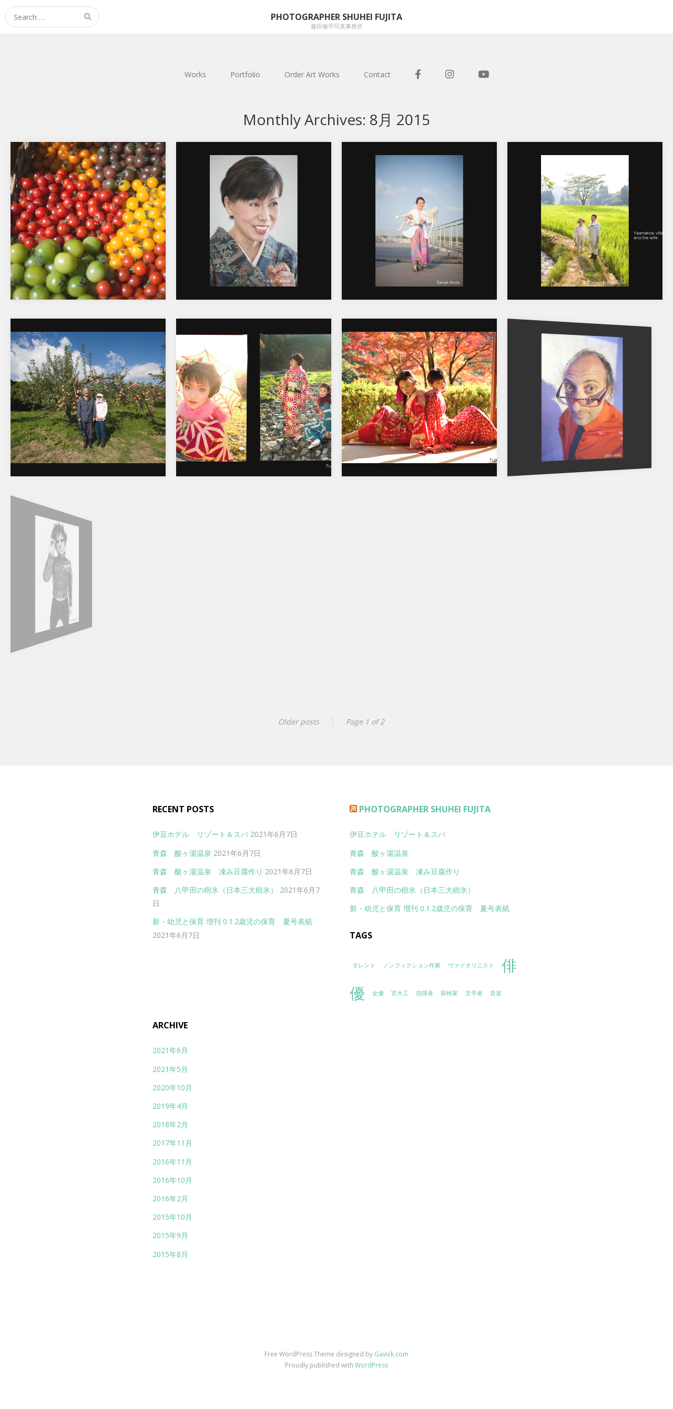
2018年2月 (170, 1124)
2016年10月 (172, 1180)
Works (195, 74)
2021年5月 (170, 1069)
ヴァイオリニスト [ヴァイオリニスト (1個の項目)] (471, 965)
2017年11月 (172, 1143)
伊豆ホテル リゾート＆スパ (200, 834)
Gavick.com (391, 1354)
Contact (377, 74)
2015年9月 (170, 1235)
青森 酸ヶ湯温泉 (181, 853)
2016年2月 (170, 1198)
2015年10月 (172, 1217)
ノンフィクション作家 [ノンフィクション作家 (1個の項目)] (412, 965)
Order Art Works (312, 74)
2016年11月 (172, 1162)
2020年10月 (172, 1088)
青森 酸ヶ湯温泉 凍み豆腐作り (207, 871)
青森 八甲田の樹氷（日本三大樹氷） (215, 890)
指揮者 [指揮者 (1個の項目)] (424, 993)
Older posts (298, 722)
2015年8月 (170, 1254)
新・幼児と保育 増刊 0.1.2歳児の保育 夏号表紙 (232, 921)
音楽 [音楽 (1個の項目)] (496, 993)
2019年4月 (170, 1106)
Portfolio (245, 74)
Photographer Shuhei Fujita (425, 809)
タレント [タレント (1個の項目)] (363, 965)
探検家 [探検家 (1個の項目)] (449, 993)
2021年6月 (170, 1050)
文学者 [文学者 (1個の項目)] (474, 993)
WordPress (371, 1365)
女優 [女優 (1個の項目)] (378, 993)
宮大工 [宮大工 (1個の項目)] (400, 993)
